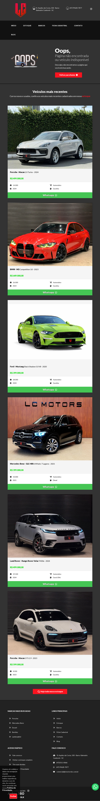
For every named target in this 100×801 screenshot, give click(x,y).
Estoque (27, 26)
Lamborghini (15, 737)
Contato (78, 26)
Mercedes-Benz (16, 724)
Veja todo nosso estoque (50, 692)
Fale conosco (15, 756)
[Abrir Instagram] (28, 791)
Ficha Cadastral (59, 26)
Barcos (41, 26)
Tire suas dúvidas (17, 765)
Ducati (13, 728)
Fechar (13, 796)
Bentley (13, 733)
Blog (13, 35)
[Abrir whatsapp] (95, 787)
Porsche (13, 719)
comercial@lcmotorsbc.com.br (65, 772)
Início (13, 26)
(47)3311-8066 (60, 763)
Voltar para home (68, 75)
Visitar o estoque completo (20, 760)
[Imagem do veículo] (50, 137)
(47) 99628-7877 (76, 8)
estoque (86, 96)
